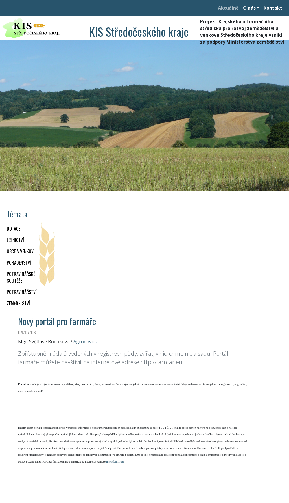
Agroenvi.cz (85, 341)
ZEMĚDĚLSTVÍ (18, 303)
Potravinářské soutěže (21, 277)
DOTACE (13, 228)
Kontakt (273, 8)
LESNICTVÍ (15, 240)
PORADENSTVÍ (19, 262)
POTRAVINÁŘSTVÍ (22, 292)
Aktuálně (228, 8)
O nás (249, 8)
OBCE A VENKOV (20, 251)
